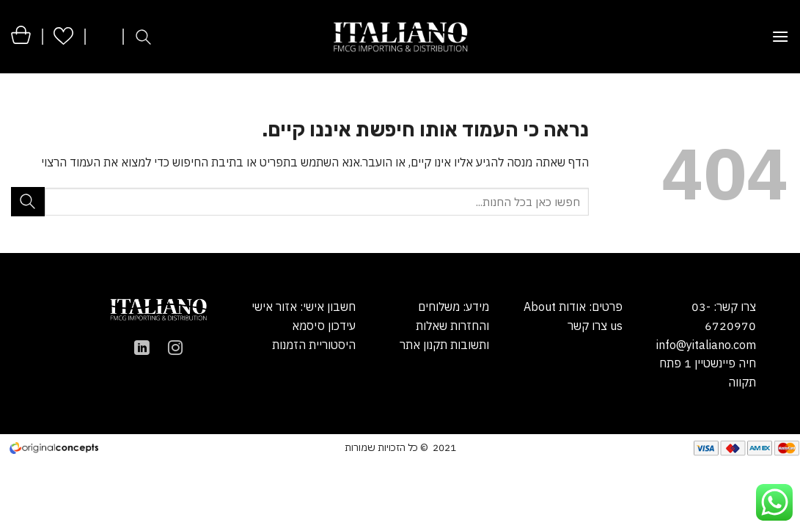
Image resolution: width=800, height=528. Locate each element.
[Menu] (780, 36)
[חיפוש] (143, 37)
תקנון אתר (423, 344)
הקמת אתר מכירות (176, 446)
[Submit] (28, 201)
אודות (571, 306)
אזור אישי (274, 306)
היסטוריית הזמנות (314, 344)
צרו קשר (587, 325)
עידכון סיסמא (324, 325)
